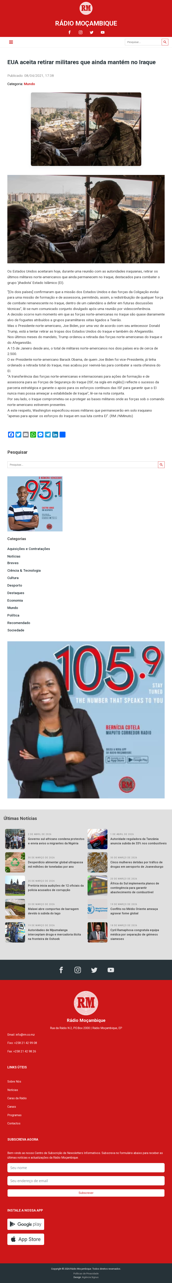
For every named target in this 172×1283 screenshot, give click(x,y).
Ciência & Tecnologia (24, 570)
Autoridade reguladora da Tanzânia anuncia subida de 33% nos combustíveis (138, 841)
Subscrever (86, 1192)
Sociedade (15, 630)
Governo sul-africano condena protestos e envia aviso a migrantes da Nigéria (56, 841)
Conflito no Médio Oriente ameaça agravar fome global (134, 911)
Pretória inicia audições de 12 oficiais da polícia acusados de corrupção (56, 888)
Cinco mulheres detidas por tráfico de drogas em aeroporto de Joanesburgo (136, 864)
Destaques (15, 593)
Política (13, 615)
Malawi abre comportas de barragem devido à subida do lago (53, 911)
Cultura (13, 578)
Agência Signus (90, 1277)
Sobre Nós (14, 1081)
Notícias (13, 556)
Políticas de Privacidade (86, 1273)
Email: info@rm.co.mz (21, 1034)
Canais (11, 1106)
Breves (13, 563)
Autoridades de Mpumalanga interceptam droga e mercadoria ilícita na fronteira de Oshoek (54, 934)
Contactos (13, 1123)
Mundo (29, 84)
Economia (15, 600)
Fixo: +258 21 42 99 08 (22, 1043)
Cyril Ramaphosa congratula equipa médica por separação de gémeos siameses (134, 934)
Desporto (14, 585)
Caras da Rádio (17, 1098)
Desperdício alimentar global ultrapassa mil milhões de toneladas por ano (55, 864)
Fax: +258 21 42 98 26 (21, 1051)
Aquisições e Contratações (28, 549)
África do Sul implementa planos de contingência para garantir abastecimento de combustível (134, 888)
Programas (14, 1115)
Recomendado (18, 623)
